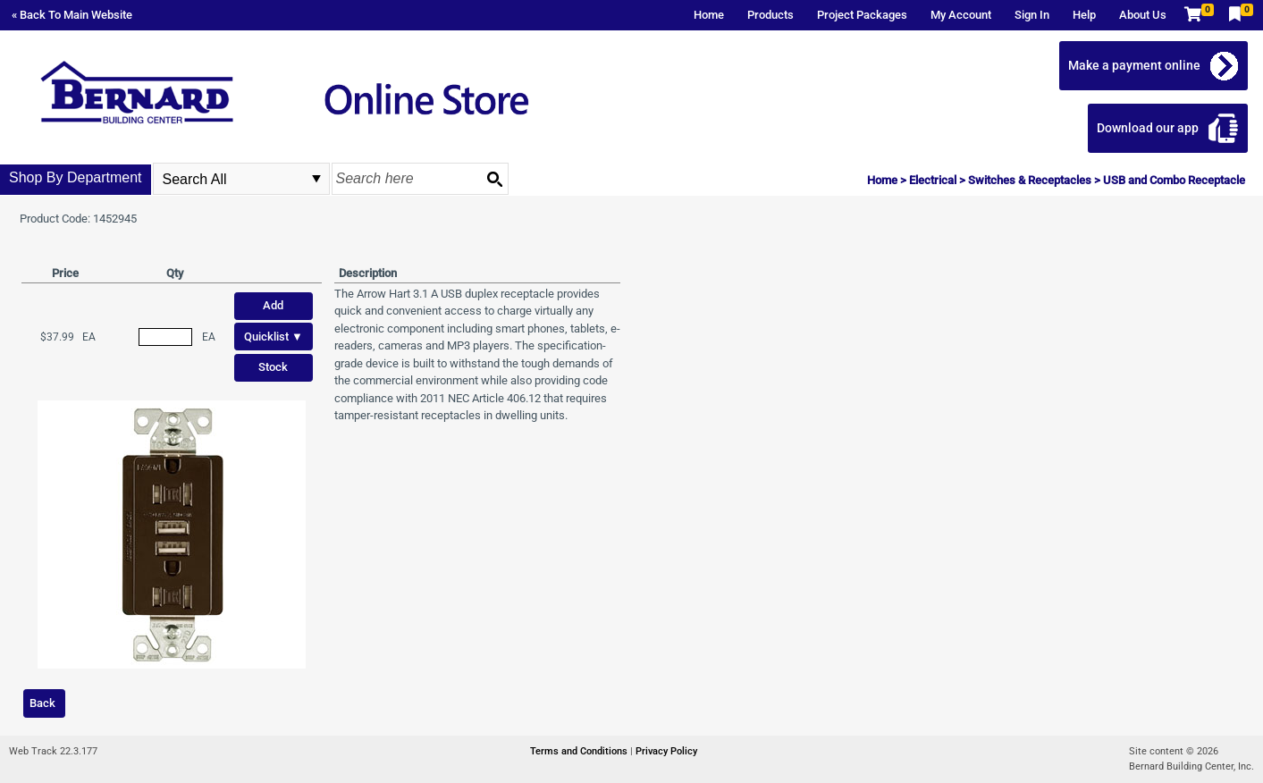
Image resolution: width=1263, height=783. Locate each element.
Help (1084, 14)
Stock (273, 367)
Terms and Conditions (580, 751)
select (316, 179)
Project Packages (862, 14)
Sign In (1032, 14)
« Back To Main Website (72, 14)
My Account (960, 14)
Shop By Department (75, 177)
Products (770, 14)
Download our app (1149, 128)
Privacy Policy (666, 751)
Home (709, 14)
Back (42, 703)
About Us (1142, 14)
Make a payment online (1135, 65)
